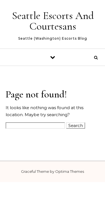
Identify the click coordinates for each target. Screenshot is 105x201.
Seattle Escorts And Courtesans (53, 21)
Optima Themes (69, 171)
